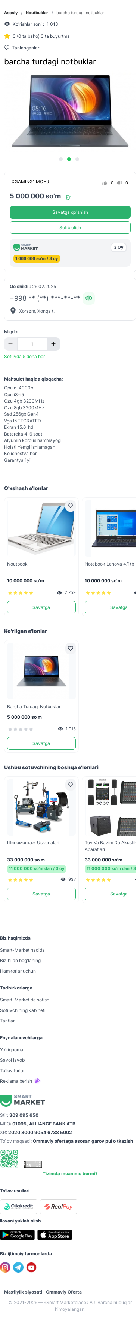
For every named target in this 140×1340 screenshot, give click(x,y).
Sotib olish (70, 227)
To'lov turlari (13, 1070)
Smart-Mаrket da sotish (24, 1000)
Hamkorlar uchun (18, 971)
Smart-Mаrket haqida (22, 950)
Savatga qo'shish (70, 212)
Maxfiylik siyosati (23, 1292)
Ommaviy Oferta (64, 1292)
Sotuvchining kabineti (23, 1010)
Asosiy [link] (11, 12)
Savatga (41, 607)
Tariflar (7, 1021)
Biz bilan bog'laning (20, 960)
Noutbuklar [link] (37, 12)
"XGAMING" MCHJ (29, 181)
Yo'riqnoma (11, 1049)
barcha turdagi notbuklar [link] (80, 12)
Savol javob (12, 1060)
